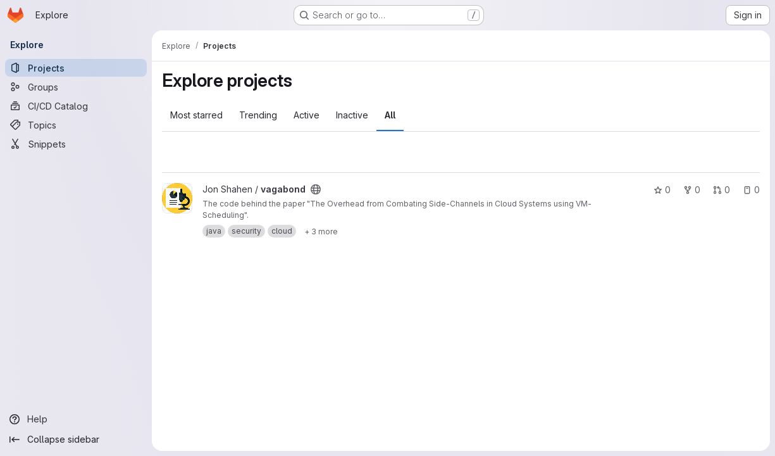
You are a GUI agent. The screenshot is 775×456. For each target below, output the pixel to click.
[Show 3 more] (321, 231)
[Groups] (76, 87)
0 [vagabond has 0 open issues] (751, 189)
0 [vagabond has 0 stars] (662, 189)
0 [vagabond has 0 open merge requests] (721, 189)
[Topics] (76, 125)
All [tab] (390, 115)
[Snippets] (76, 144)
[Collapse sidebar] (76, 439)
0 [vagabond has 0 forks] (691, 189)
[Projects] (76, 68)
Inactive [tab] (352, 115)
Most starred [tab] (196, 115)
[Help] (76, 419)
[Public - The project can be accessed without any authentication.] (316, 189)
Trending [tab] (258, 115)
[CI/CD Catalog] (76, 106)
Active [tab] (306, 115)
